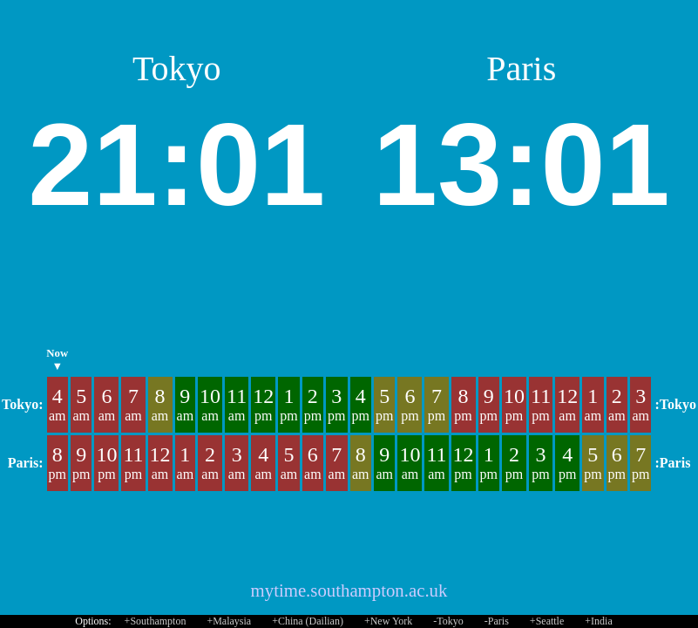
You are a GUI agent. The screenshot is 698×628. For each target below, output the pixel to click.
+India (598, 621)
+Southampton (155, 621)
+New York (388, 621)
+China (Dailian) (307, 621)
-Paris (497, 621)
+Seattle (547, 621)
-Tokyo (448, 621)
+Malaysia (229, 621)
